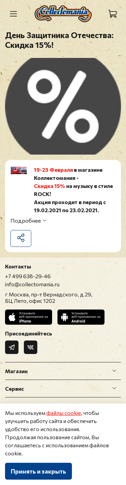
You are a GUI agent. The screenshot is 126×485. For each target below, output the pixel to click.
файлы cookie (63, 413)
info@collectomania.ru (32, 284)
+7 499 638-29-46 (28, 276)
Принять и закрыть (38, 471)
